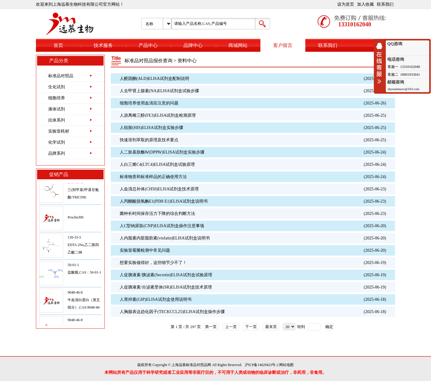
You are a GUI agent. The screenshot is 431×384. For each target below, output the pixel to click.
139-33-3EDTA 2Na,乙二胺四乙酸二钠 (83, 246)
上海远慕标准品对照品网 (191, 365)
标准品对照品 (60, 76)
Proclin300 (76, 219)
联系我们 (385, 4)
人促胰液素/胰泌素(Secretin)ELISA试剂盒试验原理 (166, 275)
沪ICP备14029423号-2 (262, 365)
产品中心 (148, 45)
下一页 (251, 326)
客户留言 (282, 45)
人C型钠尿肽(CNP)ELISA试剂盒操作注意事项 (162, 226)
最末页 (271, 326)
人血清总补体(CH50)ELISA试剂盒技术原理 (159, 189)
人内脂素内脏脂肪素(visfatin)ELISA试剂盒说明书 (165, 238)
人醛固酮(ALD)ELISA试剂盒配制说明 (154, 78)
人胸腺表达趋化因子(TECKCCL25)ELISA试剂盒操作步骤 (172, 311)
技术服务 (103, 45)
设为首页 (345, 4)
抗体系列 (56, 120)
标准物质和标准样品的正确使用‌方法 (153, 176)
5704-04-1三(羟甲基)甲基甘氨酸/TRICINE (83, 191)
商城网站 (238, 45)
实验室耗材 (58, 131)
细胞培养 (56, 98)
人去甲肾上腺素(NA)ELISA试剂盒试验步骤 (159, 91)
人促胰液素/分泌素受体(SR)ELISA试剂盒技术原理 (166, 287)
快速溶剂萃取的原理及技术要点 (149, 140)
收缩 (380, 63)
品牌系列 (56, 153)
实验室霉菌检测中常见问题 (145, 250)
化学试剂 (56, 142)
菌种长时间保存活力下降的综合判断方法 (157, 213)
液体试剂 (56, 109)
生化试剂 (56, 87)
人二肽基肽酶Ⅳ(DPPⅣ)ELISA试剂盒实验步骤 (162, 152)
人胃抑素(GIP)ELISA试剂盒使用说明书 (156, 299)
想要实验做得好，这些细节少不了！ (153, 262)
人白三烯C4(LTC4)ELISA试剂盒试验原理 (157, 164)
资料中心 (187, 60)
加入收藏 (365, 4)
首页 (58, 45)
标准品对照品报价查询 (148, 60)
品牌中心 (193, 45)
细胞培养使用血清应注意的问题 (149, 103)
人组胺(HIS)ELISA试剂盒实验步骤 (151, 127)
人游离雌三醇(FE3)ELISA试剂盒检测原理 (158, 115)
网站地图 (286, 365)
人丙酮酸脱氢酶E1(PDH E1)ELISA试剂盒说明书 (164, 201)
